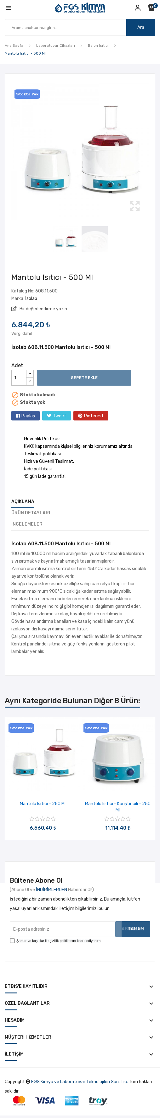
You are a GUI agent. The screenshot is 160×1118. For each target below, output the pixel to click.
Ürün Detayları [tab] (30, 513)
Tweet (59, 416)
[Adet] (18, 378)
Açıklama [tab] (22, 501)
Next (150, 151)
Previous (10, 151)
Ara (140, 27)
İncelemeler (27, 524)
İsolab (31, 298)
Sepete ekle (84, 377)
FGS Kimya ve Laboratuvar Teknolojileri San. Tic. (79, 1081)
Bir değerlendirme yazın (43, 309)
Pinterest (94, 416)
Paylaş (28, 416)
